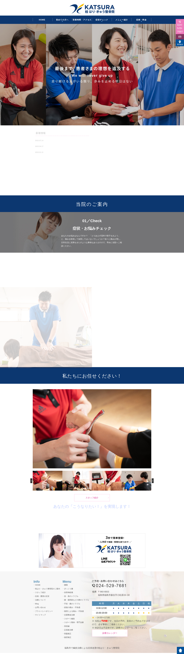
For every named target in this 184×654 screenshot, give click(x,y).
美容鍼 (66, 627)
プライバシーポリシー (44, 612)
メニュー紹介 (121, 20)
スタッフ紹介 (92, 499)
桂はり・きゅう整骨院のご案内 (47, 590)
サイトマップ (40, 616)
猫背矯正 (67, 638)
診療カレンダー (109, 634)
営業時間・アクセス (82, 20)
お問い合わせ (40, 609)
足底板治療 (68, 631)
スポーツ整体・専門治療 (74, 624)
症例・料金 (141, 20)
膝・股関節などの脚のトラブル (76, 601)
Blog (37, 605)
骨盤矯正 (67, 635)
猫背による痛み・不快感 (74, 612)
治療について (40, 601)
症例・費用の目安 (42, 597)
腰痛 (66, 586)
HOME (42, 20)
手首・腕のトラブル (72, 605)
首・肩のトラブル (71, 597)
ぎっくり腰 (68, 590)
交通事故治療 (69, 616)
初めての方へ (62, 20)
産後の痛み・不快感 (72, 609)
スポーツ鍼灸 (69, 620)
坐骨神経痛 (68, 594)
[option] (92, 74)
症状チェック (102, 20)
